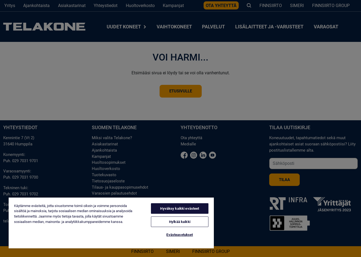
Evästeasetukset (179, 235)
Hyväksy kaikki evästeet (179, 208)
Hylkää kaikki (179, 222)
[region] (111, 223)
